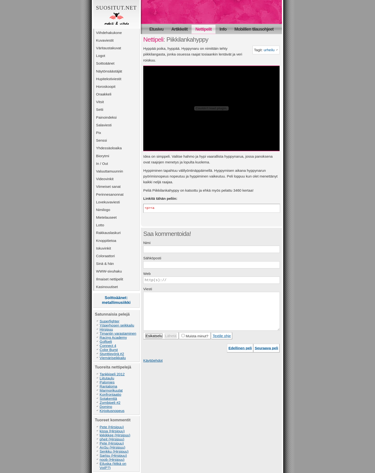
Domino (106, 407)
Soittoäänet (105, 63)
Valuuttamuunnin (109, 171)
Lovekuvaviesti (108, 202)
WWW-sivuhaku (109, 271)
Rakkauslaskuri (108, 233)
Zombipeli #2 (110, 403)
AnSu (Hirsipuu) (112, 447)
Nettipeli (153, 39)
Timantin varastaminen (118, 333)
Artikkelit (179, 29)
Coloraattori (105, 256)
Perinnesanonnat (110, 194)
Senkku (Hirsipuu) (114, 451)
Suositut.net (116, 15)
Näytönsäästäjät (109, 71)
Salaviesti (104, 125)
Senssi (101, 140)
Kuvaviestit (105, 40)
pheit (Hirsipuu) (112, 439)
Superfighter (110, 321)
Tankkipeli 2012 (112, 374)
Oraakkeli (103, 94)
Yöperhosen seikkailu (117, 325)
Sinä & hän (105, 264)
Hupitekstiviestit (108, 79)
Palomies (107, 382)
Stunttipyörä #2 (112, 354)
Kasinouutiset (107, 287)
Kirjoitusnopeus (112, 411)
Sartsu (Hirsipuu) (113, 455)
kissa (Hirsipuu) (112, 431)
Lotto (100, 225)
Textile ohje (222, 336)
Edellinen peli (240, 348)
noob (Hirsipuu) (112, 459)
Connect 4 (108, 346)
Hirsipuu (106, 329)
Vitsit (100, 102)
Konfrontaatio (110, 394)
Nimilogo (103, 210)
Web (147, 274)
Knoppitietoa (106, 241)
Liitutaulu (107, 378)
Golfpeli (106, 341)
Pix (98, 133)
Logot (100, 56)
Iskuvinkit (103, 248)
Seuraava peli (266, 348)
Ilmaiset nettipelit (109, 279)
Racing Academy (113, 337)
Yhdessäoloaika (109, 148)
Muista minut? (197, 336)
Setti (99, 109)
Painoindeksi (106, 117)
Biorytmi (102, 156)
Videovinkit (105, 179)
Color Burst (109, 350)
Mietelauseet (106, 217)
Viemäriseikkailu (113, 358)
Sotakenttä (108, 398)
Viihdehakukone (109, 33)
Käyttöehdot (153, 360)
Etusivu (156, 29)
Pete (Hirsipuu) (112, 427)
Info (223, 29)
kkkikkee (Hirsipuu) (115, 435)
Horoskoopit (106, 86)
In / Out (102, 163)
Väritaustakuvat (108, 48)
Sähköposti (152, 258)
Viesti (147, 289)
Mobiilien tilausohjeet (253, 29)
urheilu (269, 50)
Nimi (146, 243)
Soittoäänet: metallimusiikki (116, 300)
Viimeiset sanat (108, 186)
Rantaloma (108, 386)
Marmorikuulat (111, 390)
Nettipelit (203, 29)
